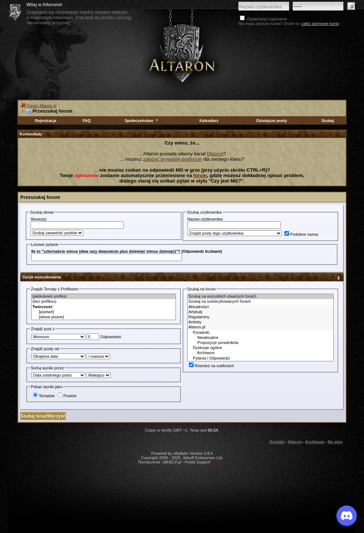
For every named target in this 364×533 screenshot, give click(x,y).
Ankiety (260, 322)
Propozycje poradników (260, 342)
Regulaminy (260, 317)
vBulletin (219, 462)
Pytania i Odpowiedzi (260, 358)
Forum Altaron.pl (41, 106)
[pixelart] (103, 312)
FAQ (86, 120)
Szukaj (327, 120)
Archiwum (260, 353)
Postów (67, 396)
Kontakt (277, 442)
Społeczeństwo (141, 120)
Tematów (44, 396)
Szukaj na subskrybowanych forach (260, 301)
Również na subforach (211, 366)
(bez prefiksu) (103, 301)
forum (200, 175)
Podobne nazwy (301, 234)
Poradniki (260, 332)
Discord (215, 153)
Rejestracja (45, 120)
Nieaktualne (260, 337)
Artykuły (260, 312)
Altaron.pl (260, 327)
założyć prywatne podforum (172, 159)
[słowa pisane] (103, 317)
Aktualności (260, 307)
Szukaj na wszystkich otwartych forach (260, 296)
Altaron (182, 53)
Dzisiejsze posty (271, 120)
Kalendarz (209, 120)
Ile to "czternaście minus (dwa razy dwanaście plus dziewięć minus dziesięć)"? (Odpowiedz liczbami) (126, 251)
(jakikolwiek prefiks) (103, 296)
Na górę (335, 442)
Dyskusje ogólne (260, 348)
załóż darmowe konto (320, 23)
